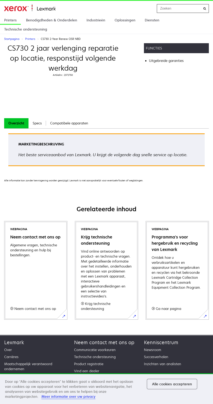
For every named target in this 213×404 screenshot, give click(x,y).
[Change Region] (149, 8)
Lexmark (14, 342)
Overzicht (16, 123)
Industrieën (96, 20)
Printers (10, 20)
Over (8, 350)
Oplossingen (125, 20)
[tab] (16, 123)
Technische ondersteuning (25, 29)
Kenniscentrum (161, 342)
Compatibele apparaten (69, 123)
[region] (106, 388)
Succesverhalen (156, 357)
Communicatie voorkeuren (95, 350)
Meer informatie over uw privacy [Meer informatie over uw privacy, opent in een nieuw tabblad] (68, 396)
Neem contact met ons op (104, 342)
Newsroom (152, 350)
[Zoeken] (205, 8)
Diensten (152, 20)
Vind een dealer (86, 371)
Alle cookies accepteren (172, 384)
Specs (37, 123)
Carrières (11, 357)
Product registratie (88, 364)
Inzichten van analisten (162, 364)
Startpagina (30, 7)
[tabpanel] (106, 151)
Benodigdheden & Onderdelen (51, 20)
